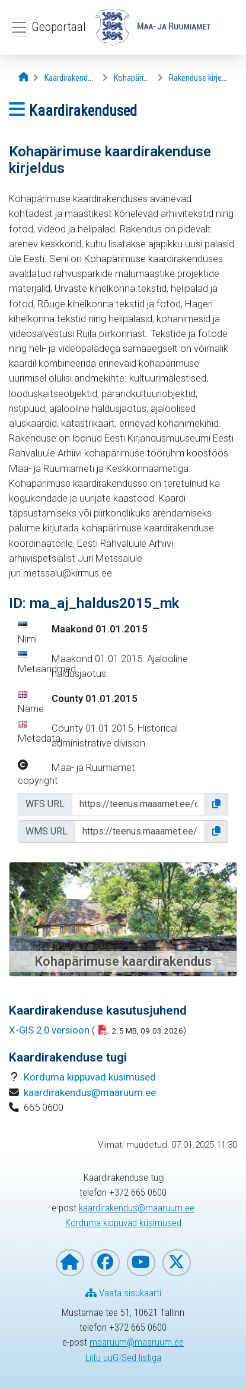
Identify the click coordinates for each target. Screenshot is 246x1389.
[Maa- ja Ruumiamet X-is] (176, 1262)
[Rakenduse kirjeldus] (202, 78)
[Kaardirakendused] (74, 78)
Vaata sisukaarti (123, 1293)
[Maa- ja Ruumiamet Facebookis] (105, 1262)
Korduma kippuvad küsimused (90, 1077)
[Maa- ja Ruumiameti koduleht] (70, 1262)
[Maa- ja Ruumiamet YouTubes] (141, 1262)
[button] (216, 804)
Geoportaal (58, 27)
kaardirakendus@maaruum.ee (90, 1092)
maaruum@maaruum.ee (137, 1342)
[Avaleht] (23, 78)
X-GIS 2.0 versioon (49, 1030)
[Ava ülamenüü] (18, 27)
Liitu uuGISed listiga (123, 1357)
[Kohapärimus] (136, 78)
